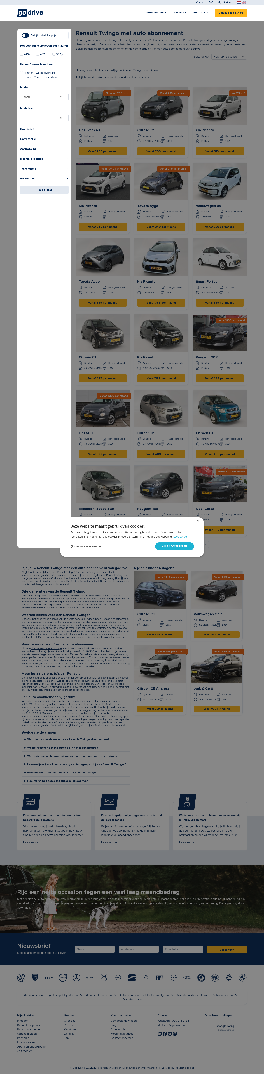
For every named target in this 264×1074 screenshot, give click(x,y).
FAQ (211, 2)
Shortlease (200, 12)
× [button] (198, 521)
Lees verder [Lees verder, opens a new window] (180, 536)
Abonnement (155, 12)
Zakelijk (178, 12)
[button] (86, 546)
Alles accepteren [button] (174, 546)
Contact (200, 2)
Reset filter (44, 189)
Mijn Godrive (225, 2)
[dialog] (132, 537)
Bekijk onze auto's (230, 12)
